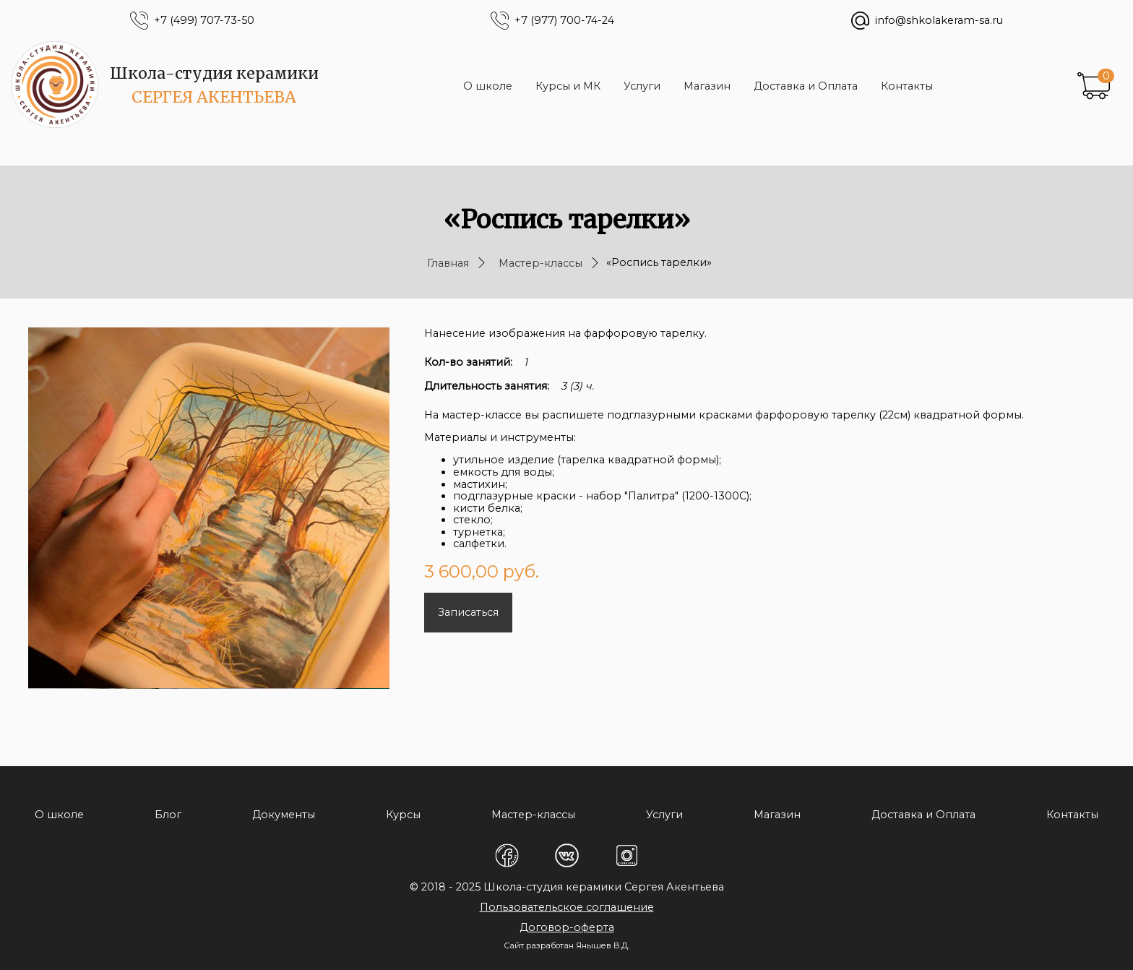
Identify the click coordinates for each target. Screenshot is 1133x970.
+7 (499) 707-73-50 (204, 20)
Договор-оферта (567, 927)
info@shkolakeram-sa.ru (939, 20)
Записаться (468, 612)
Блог (168, 814)
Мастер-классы (540, 263)
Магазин (707, 86)
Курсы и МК (567, 86)
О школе (487, 86)
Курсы (403, 814)
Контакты (907, 86)
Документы (283, 814)
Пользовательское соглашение (567, 907)
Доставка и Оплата (806, 86)
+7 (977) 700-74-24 (564, 20)
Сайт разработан (539, 945)
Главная (448, 263)
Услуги (642, 86)
